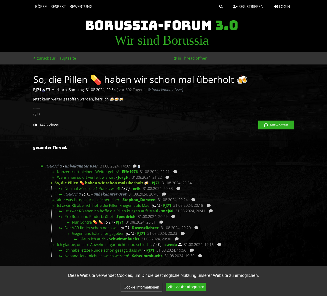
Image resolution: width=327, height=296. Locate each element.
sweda (171, 244)
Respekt (58, 6)
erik (137, 188)
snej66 (167, 211)
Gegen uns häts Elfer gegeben (98, 233)
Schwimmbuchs (124, 239)
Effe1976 (130, 171)
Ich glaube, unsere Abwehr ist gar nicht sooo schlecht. (104, 244)
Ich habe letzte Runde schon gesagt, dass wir (104, 250)
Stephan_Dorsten (139, 199)
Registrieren (248, 6)
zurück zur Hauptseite (54, 58)
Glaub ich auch (93, 239)
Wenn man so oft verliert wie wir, (86, 177)
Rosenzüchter (145, 227)
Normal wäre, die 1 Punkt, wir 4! (92, 188)
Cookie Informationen (141, 289)
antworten (276, 125)
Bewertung (81, 6)
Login (282, 6)
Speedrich (126, 216)
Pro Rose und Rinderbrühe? (89, 216)
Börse (41, 6)
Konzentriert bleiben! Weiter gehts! (88, 171)
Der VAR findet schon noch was (92, 227)
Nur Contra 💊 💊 (87, 222)
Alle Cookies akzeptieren (186, 289)
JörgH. (124, 177)
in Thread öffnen (192, 58)
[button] (221, 6)
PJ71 (156, 182)
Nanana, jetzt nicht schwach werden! (97, 255)
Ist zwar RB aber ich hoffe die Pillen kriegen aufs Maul (103, 205)
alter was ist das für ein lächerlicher (88, 199)
